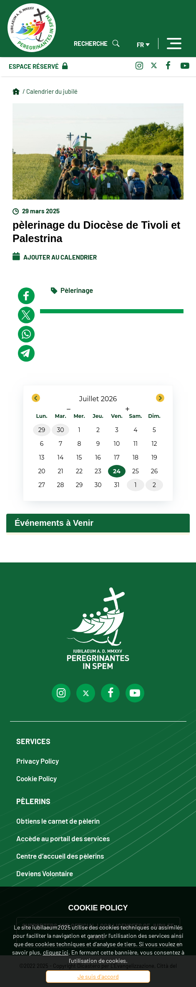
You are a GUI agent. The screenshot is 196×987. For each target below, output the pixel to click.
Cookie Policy (36, 778)
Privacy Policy (37, 760)
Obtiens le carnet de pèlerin (58, 820)
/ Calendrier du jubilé (50, 91)
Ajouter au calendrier (55, 257)
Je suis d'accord (98, 976)
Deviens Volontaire (44, 873)
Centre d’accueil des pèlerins (60, 855)
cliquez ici (55, 952)
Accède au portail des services (63, 838)
